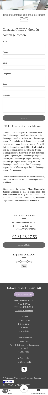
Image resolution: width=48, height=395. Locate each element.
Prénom (6, 52)
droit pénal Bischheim (12, 179)
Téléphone (7, 73)
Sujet (5, 84)
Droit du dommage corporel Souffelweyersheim (22, 132)
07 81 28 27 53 (24, 236)
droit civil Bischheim (35, 177)
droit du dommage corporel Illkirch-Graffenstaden (23, 147)
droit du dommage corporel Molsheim (18, 150)
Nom (5, 41)
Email (5, 63)
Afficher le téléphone (24, 310)
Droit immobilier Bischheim (14, 177)
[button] (5, 391)
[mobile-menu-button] (24, 388)
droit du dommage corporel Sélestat (24, 159)
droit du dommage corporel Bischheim (18, 135)
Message (6, 95)
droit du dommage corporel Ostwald (29, 144)
